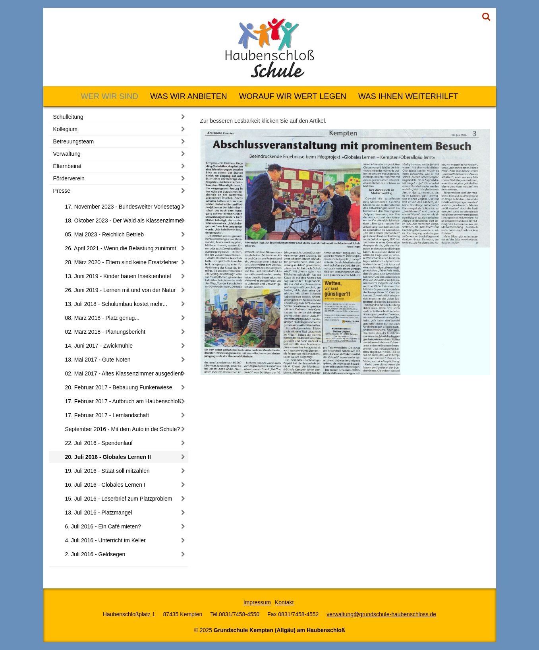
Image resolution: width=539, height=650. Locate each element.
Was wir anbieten (188, 96)
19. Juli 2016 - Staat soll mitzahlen (107, 471)
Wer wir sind (109, 96)
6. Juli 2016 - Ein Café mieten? (103, 526)
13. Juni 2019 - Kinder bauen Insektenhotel (118, 276)
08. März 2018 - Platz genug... (102, 318)
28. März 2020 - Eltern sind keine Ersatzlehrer (121, 262)
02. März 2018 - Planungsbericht (105, 332)
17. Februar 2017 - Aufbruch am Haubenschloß (123, 401)
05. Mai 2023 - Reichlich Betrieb (104, 234)
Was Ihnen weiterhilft (408, 96)
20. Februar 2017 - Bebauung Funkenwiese (118, 387)
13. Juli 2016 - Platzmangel (98, 512)
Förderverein (69, 178)
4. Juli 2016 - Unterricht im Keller (105, 540)
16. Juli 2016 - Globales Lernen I (105, 485)
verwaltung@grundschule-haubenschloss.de (381, 614)
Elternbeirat (67, 166)
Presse (62, 191)
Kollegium (65, 129)
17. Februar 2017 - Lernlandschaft (107, 415)
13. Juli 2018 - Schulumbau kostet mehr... (116, 304)
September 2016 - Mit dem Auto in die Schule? (122, 429)
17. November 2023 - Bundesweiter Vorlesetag (122, 206)
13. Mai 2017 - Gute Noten (98, 359)
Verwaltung (67, 154)
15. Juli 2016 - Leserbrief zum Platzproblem (118, 498)
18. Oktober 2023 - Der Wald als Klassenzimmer (124, 220)
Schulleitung (68, 117)
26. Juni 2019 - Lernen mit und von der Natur (120, 290)
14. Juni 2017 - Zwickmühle (99, 345)
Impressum (257, 602)
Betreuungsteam (73, 141)
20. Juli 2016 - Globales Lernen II (108, 457)
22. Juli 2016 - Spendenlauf (99, 443)
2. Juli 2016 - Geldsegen (95, 554)
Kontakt (284, 602)
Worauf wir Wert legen (292, 96)
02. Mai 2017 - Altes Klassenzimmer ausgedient (124, 373)
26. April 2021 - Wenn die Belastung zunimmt (120, 248)
